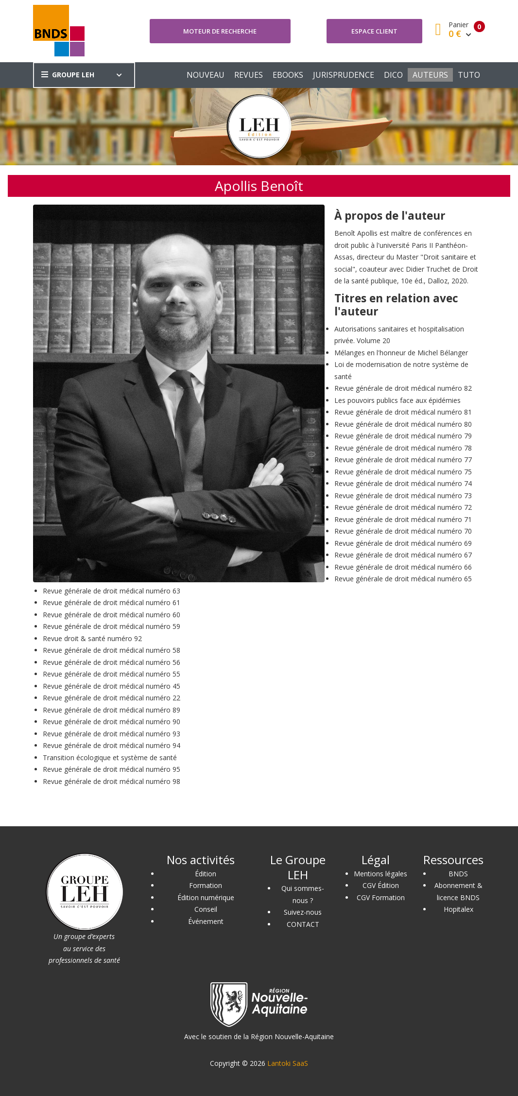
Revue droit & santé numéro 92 (92, 638)
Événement (206, 921)
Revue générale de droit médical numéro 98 (111, 781)
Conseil (205, 909)
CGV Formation (381, 897)
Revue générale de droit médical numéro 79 (403, 435)
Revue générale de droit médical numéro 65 (403, 578)
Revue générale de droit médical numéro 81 (403, 412)
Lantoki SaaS (287, 1063)
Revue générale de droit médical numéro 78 (403, 447)
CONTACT (303, 924)
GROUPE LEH (67, 74)
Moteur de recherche (220, 31)
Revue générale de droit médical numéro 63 (111, 590)
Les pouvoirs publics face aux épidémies (397, 400)
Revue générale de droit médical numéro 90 (111, 721)
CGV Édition (381, 885)
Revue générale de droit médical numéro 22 (111, 697)
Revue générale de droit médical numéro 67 (403, 554)
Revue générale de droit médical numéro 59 (111, 626)
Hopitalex (458, 909)
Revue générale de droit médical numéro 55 (111, 673)
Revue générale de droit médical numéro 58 (111, 650)
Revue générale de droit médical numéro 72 (403, 507)
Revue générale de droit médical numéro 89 (111, 709)
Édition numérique (205, 897)
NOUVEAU (205, 75)
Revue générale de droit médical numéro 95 (111, 769)
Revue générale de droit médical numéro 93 (111, 733)
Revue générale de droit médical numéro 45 (111, 686)
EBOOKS (288, 75)
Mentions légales (380, 873)
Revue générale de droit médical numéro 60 (111, 614)
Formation (205, 885)
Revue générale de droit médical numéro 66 (403, 567)
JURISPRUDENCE (343, 75)
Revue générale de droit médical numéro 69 (403, 543)
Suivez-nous (303, 912)
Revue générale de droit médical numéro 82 (403, 388)
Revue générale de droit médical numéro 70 (403, 531)
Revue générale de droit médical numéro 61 (111, 602)
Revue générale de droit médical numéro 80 (403, 424)
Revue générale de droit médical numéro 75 (403, 471)
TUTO (469, 75)
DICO (393, 75)
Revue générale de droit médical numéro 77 (403, 459)
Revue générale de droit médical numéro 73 (403, 495)
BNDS (458, 873)
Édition (205, 873)
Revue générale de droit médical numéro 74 (403, 483)
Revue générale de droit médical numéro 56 (111, 662)
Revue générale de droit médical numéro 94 (111, 745)
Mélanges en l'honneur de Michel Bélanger (401, 352)
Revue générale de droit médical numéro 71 (403, 519)
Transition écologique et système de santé (110, 757)
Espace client (374, 31)
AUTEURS (430, 75)
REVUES (248, 75)
